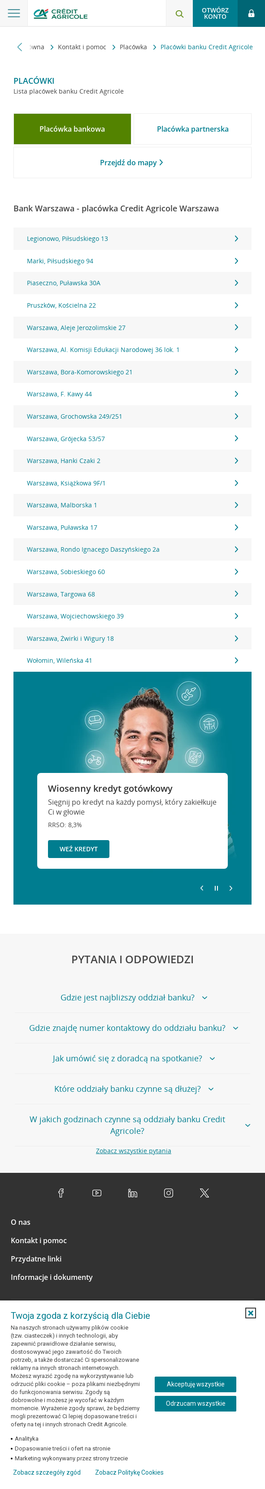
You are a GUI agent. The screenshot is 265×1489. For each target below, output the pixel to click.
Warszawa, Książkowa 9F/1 (133, 483)
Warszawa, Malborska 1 (133, 505)
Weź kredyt (79, 849)
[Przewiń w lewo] (20, 47)
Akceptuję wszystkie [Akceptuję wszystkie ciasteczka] (196, 1384)
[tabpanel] (132, 449)
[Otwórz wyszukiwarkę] (179, 13)
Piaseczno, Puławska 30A (133, 283)
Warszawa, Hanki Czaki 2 (133, 460)
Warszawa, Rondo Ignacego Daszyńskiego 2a (133, 549)
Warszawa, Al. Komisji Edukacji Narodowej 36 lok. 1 (133, 349)
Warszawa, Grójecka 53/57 (133, 438)
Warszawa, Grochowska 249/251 (133, 416)
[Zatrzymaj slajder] (216, 888)
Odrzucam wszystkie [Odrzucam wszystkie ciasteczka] (196, 1403)
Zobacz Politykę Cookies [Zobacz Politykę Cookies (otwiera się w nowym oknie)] (129, 1472)
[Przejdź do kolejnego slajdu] (231, 889)
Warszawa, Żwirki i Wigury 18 (133, 638)
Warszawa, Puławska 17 (133, 527)
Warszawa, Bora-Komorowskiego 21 (133, 372)
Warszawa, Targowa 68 (133, 594)
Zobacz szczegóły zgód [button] (47, 1472)
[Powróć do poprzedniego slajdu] (202, 888)
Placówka (134, 47)
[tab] (72, 129)
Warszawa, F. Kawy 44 (133, 394)
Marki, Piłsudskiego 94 (133, 261)
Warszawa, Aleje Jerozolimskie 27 (133, 327)
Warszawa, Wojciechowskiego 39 (133, 616)
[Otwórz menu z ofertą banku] (14, 13)
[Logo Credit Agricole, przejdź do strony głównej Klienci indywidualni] (60, 15)
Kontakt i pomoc (83, 47)
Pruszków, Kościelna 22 (133, 305)
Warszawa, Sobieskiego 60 (133, 571)
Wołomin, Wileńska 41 (133, 660)
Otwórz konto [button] (215, 13)
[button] (250, 1313)
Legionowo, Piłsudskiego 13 (133, 238)
